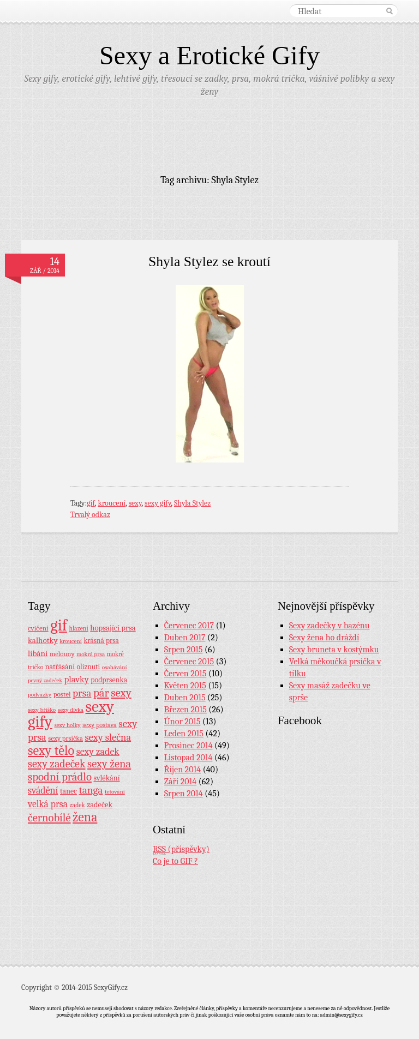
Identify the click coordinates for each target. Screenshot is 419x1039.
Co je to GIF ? (175, 861)
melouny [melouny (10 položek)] (62, 654)
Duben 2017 (185, 637)
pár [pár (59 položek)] (101, 692)
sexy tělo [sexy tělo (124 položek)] (51, 750)
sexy (135, 503)
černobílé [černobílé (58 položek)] (49, 817)
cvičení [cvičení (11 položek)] (38, 628)
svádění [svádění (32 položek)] (43, 790)
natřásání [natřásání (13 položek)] (60, 666)
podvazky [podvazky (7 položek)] (39, 694)
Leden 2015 (183, 733)
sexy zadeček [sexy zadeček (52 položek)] (57, 764)
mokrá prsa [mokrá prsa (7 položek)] (90, 654)
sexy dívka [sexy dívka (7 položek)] (70, 709)
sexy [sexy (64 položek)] (121, 692)
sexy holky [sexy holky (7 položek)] (67, 725)
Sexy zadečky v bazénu (329, 625)
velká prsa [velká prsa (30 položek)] (48, 803)
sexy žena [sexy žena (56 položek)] (109, 764)
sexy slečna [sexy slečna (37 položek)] (108, 737)
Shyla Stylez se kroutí (209, 261)
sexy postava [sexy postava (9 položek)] (99, 725)
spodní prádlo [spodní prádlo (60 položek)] (60, 776)
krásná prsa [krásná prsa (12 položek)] (100, 640)
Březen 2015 (185, 709)
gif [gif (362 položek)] (58, 625)
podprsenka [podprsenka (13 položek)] (109, 679)
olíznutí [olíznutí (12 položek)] (88, 667)
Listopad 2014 (188, 757)
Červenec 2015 (189, 661)
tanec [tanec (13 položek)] (68, 790)
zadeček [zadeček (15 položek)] (99, 804)
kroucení (111, 503)
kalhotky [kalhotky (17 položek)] (43, 640)
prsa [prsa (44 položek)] (82, 693)
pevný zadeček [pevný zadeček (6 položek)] (45, 680)
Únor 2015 (182, 721)
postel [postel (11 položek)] (62, 694)
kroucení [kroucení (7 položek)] (70, 641)
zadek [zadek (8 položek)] (77, 805)
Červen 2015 (185, 673)
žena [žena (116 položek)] (85, 817)
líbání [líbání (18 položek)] (37, 653)
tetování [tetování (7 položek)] (115, 791)
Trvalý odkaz (90, 514)
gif (91, 503)
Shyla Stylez (192, 503)
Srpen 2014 (183, 793)
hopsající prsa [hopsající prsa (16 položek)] (112, 628)
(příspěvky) (181, 849)
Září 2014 (180, 781)
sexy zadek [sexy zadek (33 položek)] (97, 752)
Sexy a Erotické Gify (209, 55)
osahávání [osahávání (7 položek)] (114, 667)
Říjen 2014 (182, 769)
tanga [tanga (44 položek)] (91, 790)
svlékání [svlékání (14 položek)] (107, 778)
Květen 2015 (185, 685)
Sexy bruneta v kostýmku (334, 649)
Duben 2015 (185, 697)
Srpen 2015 (183, 649)
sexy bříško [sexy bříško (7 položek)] (42, 709)
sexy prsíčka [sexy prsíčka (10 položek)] (65, 738)
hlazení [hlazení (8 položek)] (78, 628)
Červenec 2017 (189, 625)
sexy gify (158, 503)
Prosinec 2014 (188, 745)
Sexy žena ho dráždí (324, 637)
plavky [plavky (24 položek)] (76, 679)
